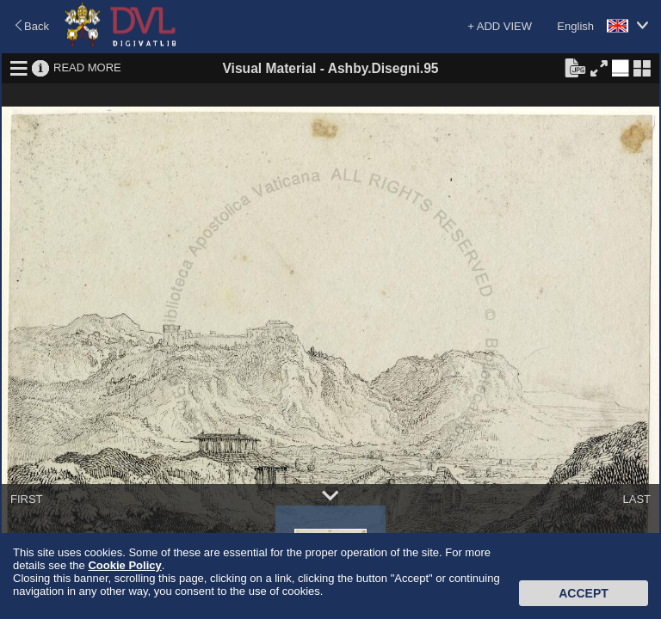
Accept (583, 593)
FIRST (26, 499)
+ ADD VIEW (499, 26)
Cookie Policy (124, 565)
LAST (636, 499)
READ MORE (87, 67)
